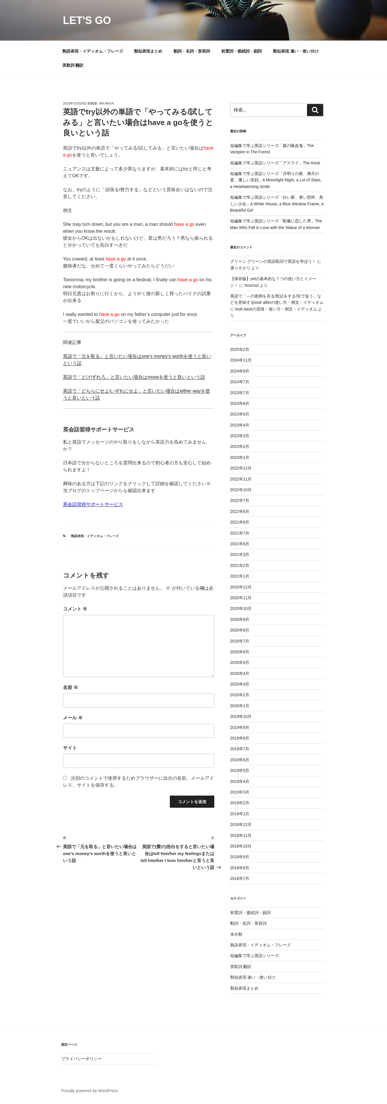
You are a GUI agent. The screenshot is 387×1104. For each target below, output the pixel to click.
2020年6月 (240, 651)
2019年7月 (240, 748)
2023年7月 (240, 392)
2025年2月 (240, 349)
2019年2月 (240, 802)
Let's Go (87, 20)
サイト (70, 747)
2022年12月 (241, 468)
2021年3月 (240, 554)
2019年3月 (240, 792)
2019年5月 (240, 770)
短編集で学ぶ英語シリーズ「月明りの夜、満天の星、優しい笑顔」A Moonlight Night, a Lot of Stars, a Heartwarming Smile (276, 180)
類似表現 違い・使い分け (296, 51)
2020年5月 (240, 662)
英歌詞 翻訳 (73, 65)
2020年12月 (241, 587)
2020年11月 (241, 597)
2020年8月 (240, 630)
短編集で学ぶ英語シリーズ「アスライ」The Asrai (275, 163)
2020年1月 (240, 705)
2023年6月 (240, 403)
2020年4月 (240, 673)
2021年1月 (240, 576)
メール (73, 717)
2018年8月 (240, 867)
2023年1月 (240, 457)
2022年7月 (240, 500)
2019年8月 (240, 738)
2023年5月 (240, 414)
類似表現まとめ (148, 51)
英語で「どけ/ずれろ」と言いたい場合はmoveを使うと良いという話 (134, 377)
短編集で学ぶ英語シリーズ (254, 955)
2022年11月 (241, 479)
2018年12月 (241, 824)
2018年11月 (241, 835)
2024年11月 (241, 360)
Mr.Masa (106, 103)
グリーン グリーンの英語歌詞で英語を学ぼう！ (273, 261)
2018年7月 (240, 878)
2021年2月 (240, 565)
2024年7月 (240, 381)
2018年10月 (241, 846)
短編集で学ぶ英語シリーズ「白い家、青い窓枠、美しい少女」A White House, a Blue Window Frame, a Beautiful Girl (277, 204)
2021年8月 (240, 522)
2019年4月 (240, 781)
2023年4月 (240, 425)
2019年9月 (240, 727)
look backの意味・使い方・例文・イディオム (276, 309)
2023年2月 (240, 446)
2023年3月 (240, 435)
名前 (70, 687)
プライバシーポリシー (81, 1058)
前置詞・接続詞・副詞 (241, 51)
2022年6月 (240, 511)
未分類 (236, 934)
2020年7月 (240, 641)
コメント (75, 608)
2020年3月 (240, 684)
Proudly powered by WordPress (89, 1090)
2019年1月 (240, 813)
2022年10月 (241, 489)
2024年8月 (240, 371)
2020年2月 (240, 694)
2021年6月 (240, 543)
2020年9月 (240, 619)
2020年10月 (241, 608)
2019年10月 (241, 716)
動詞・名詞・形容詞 (192, 51)
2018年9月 (240, 856)
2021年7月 (240, 533)
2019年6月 (240, 759)
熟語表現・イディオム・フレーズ (92, 51)
